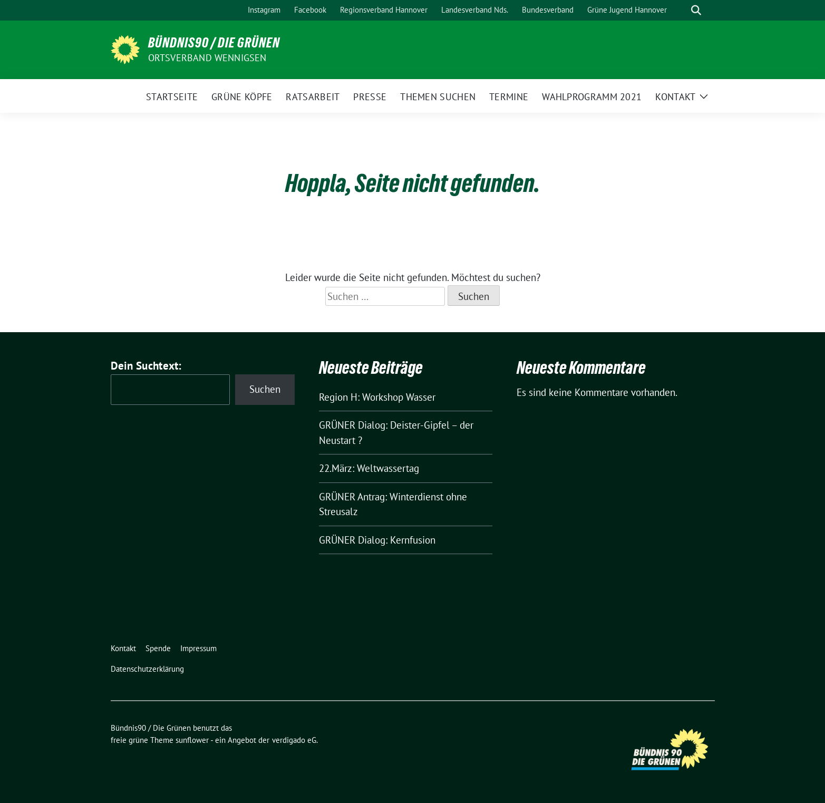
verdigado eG (294, 740)
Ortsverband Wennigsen (207, 58)
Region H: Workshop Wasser (377, 397)
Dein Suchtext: (146, 366)
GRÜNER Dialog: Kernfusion (377, 540)
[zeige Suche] (696, 10)
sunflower (192, 740)
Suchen (264, 389)
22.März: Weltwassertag (369, 468)
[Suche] (681, 10)
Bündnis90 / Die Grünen (214, 43)
